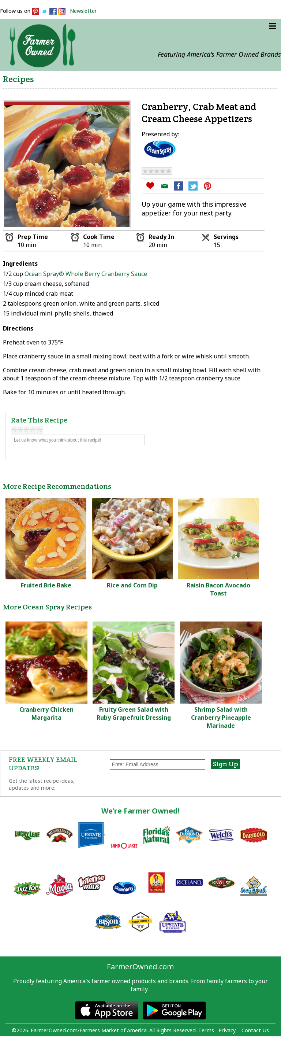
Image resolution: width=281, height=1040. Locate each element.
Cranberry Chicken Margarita (46, 713)
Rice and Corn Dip (132, 585)
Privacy (227, 1030)
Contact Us (255, 1030)
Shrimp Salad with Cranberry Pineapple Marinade (221, 717)
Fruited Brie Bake (46, 585)
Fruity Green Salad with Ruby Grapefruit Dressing (134, 713)
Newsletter (83, 10)
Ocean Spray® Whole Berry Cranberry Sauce (86, 274)
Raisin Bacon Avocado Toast (218, 589)
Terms (206, 1030)
